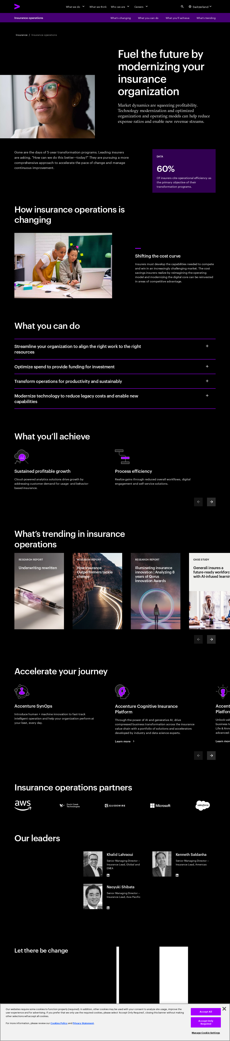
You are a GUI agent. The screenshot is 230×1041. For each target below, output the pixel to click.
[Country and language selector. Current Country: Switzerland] (200, 6)
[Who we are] (120, 6)
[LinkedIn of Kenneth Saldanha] (177, 875)
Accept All (206, 1012)
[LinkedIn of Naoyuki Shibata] (108, 907)
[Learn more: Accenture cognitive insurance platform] (125, 741)
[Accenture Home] (25, 6)
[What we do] (76, 6)
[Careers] (141, 6)
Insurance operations (28, 18)
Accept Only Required (205, 1022)
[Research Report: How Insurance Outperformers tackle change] (97, 591)
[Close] (224, 1009)
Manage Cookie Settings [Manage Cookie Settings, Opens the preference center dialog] (206, 1033)
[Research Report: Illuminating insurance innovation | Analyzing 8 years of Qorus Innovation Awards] (155, 591)
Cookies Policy (59, 1023)
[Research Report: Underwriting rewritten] (39, 591)
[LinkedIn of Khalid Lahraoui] (108, 875)
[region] (115, 1022)
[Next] (211, 502)
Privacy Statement (83, 1023)
